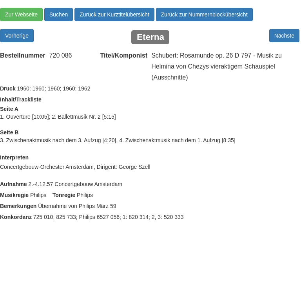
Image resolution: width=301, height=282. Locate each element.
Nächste (284, 36)
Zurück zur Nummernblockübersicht (204, 14)
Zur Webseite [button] (21, 14)
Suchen (58, 14)
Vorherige (17, 36)
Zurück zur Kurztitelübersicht (114, 14)
